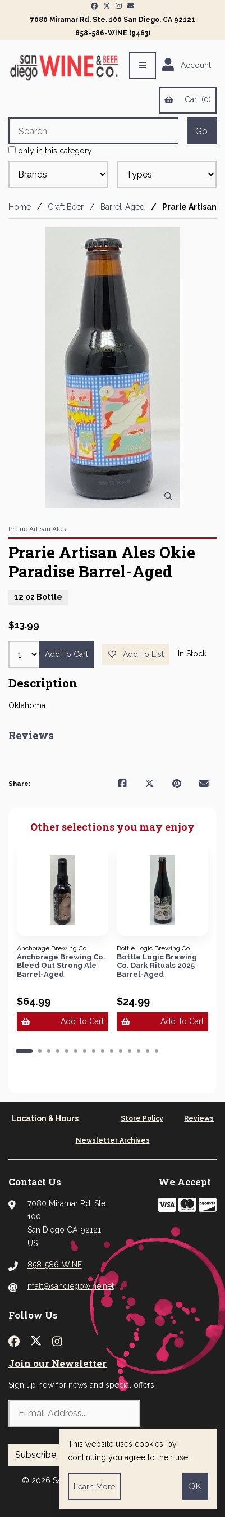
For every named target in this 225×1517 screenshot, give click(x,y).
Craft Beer (66, 206)
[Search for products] (93, 130)
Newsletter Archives (113, 1140)
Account (186, 65)
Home (19, 206)
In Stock (192, 653)
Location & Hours (45, 1118)
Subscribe (35, 1455)
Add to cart (66, 654)
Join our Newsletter (57, 1363)
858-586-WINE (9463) (112, 33)
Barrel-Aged (122, 206)
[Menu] (142, 65)
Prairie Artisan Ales (37, 529)
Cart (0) (187, 99)
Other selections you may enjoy (112, 827)
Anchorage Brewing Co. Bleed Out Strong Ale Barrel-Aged (61, 966)
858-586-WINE (54, 1264)
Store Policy (142, 1118)
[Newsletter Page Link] (130, 6)
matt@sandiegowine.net (70, 1285)
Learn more (94, 1486)
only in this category (50, 150)
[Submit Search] (202, 130)
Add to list (136, 654)
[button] (24, 1051)
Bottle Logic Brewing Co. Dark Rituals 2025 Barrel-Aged (157, 966)
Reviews (199, 1118)
